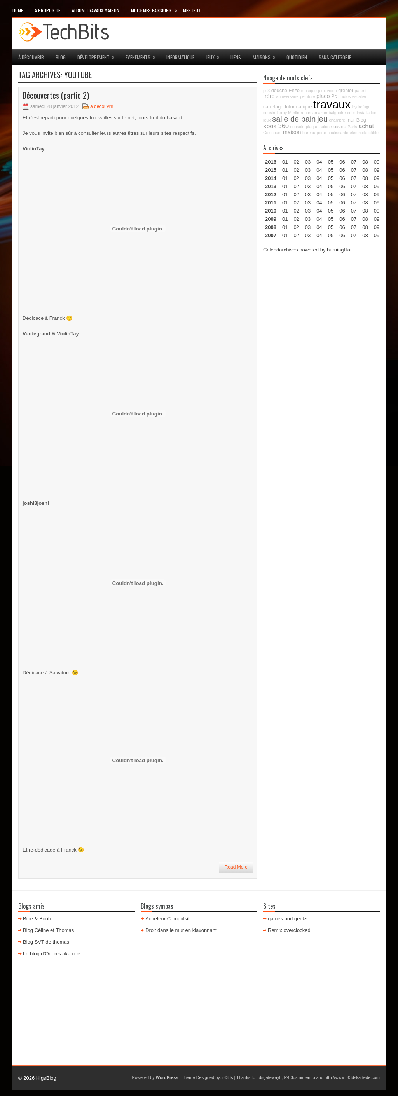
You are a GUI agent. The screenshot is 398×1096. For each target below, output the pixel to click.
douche (279, 90)
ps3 (266, 90)
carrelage (273, 107)
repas (306, 112)
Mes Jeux (192, 10)
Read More (236, 867)
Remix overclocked (289, 930)
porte (321, 132)
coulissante (338, 132)
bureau (308, 132)
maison (292, 132)
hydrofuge (361, 107)
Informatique (180, 57)
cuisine (338, 126)
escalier (359, 96)
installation (366, 112)
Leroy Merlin (287, 112)
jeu (322, 119)
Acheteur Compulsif (167, 918)
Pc (334, 96)
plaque (312, 126)
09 (376, 170)
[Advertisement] (321, 308)
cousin (269, 112)
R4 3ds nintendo (299, 1077)
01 (285, 162)
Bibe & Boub (37, 918)
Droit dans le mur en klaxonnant (181, 930)
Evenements (143, 55)
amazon (319, 112)
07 (353, 178)
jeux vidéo (327, 90)
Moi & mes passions (157, 9)
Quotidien (296, 57)
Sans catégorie (335, 57)
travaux (332, 104)
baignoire (337, 112)
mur (351, 120)
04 (319, 162)
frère (269, 96)
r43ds (227, 1077)
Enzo (294, 90)
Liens (235, 57)
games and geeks (288, 918)
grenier (345, 90)
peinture (307, 96)
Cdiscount (272, 132)
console (297, 126)
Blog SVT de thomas (46, 942)
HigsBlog (46, 1078)
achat (366, 125)
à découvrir (31, 57)
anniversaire (287, 96)
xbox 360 (276, 125)
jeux (215, 55)
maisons (267, 55)
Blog (61, 57)
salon (325, 126)
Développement (98, 55)
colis (351, 112)
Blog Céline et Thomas (48, 930)
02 (296, 162)
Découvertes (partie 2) (56, 95)
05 (330, 186)
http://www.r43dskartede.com (352, 1077)
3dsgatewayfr (269, 1077)
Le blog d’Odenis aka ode (51, 953)
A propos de (47, 10)
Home (17, 10)
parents (362, 90)
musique (309, 90)
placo (323, 96)
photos (344, 96)
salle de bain (294, 119)
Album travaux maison (95, 10)
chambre (337, 120)
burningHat (339, 250)
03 (308, 162)
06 (342, 178)
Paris (352, 126)
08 (365, 178)
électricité (358, 132)
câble (373, 132)
